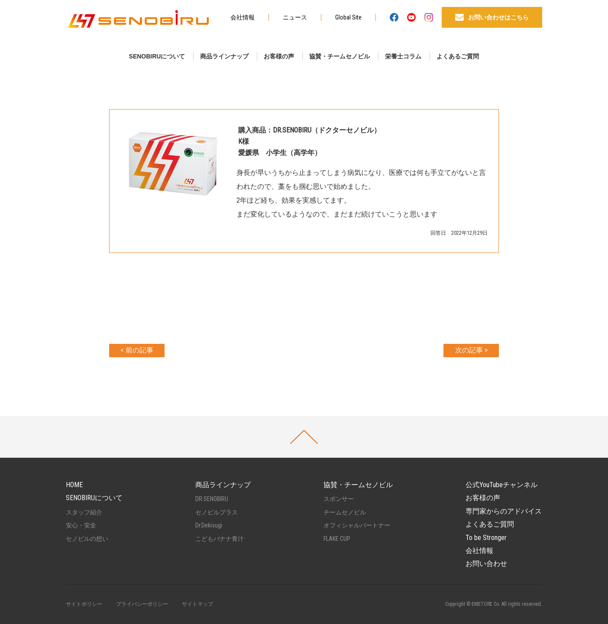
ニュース (295, 17)
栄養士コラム (403, 56)
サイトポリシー (84, 604)
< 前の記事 (136, 350)
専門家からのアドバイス (504, 511)
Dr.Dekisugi (208, 525)
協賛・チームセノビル (339, 56)
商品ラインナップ (224, 56)
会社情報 (242, 17)
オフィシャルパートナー (356, 525)
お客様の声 (279, 56)
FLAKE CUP (336, 538)
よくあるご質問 (458, 56)
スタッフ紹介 (84, 512)
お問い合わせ (486, 563)
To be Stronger (486, 537)
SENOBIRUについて (157, 56)
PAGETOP (304, 437)
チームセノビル (344, 512)
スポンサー (338, 498)
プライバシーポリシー (142, 604)
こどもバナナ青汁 (219, 538)
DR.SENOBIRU (211, 498)
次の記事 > (471, 350)
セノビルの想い (87, 538)
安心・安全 (81, 525)
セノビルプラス (216, 512)
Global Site (348, 17)
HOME (74, 485)
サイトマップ (197, 604)
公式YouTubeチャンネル (501, 485)
